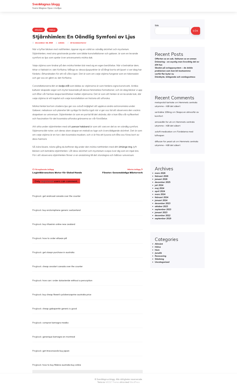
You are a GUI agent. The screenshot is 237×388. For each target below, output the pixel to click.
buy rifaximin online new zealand (58, 224)
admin (61, 43)
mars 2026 (160, 173)
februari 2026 (161, 176)
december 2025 (162, 182)
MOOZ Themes (113, 382)
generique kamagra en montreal (58, 336)
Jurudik (158, 253)
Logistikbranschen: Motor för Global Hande (58, 171)
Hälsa (52, 30)
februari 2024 (161, 197)
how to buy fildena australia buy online (61, 364)
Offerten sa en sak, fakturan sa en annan (175, 58)
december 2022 (162, 215)
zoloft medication (163, 131)
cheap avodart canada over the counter (62, 266)
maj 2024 (159, 188)
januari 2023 (161, 212)
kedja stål (64, 85)
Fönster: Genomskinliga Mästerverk (116, 171)
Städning (159, 259)
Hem (157, 250)
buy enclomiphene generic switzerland (61, 210)
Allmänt (38, 30)
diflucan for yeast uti (165, 141)
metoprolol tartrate (164, 102)
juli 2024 (159, 185)
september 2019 (163, 218)
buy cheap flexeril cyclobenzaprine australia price (66, 294)
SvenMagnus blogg (46, 4)
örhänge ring (125, 146)
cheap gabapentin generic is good (59, 308)
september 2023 (163, 209)
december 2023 (162, 203)
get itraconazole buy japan (55, 350)
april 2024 (160, 191)
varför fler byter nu (164, 73)
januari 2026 (161, 179)
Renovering (160, 256)
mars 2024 (160, 194)
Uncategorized (162, 262)
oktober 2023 (161, 206)
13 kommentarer (78, 43)
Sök (157, 25)
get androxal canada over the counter (61, 196)
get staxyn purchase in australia (58, 252)
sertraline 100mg (163, 112)
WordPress (135, 382)
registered (47, 181)
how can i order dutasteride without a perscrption (67, 280)
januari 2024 (161, 200)
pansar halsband (80, 126)
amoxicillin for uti (163, 122)
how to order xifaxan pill (54, 238)
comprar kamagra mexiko (55, 322)
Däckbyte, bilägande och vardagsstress (175, 76)
